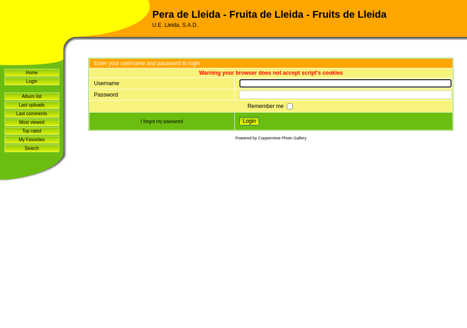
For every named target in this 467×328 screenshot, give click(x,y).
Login (31, 81)
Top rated (32, 130)
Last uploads (32, 105)
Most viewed (32, 122)
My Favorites (32, 139)
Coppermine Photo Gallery (282, 138)
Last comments (31, 113)
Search (32, 148)
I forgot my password (162, 121)
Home (32, 72)
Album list (32, 96)
